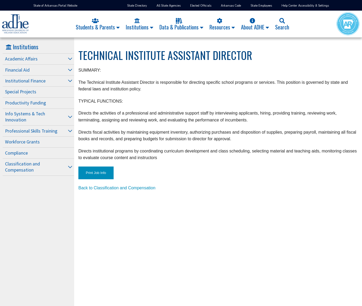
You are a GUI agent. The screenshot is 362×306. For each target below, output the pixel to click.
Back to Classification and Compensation (116, 188)
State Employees (261, 6)
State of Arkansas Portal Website (55, 6)
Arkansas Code (231, 6)
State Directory (137, 6)
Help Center (289, 6)
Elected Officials (200, 6)
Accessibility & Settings (313, 6)
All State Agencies (169, 6)
